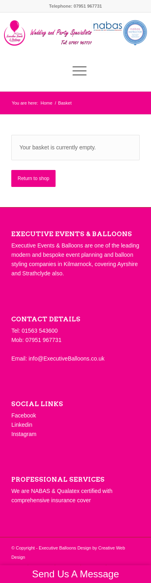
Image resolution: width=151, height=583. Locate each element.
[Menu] (75, 71)
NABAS (40, 491)
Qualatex (68, 491)
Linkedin (21, 425)
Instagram (23, 434)
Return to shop (34, 178)
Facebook (23, 415)
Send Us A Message (75, 573)
